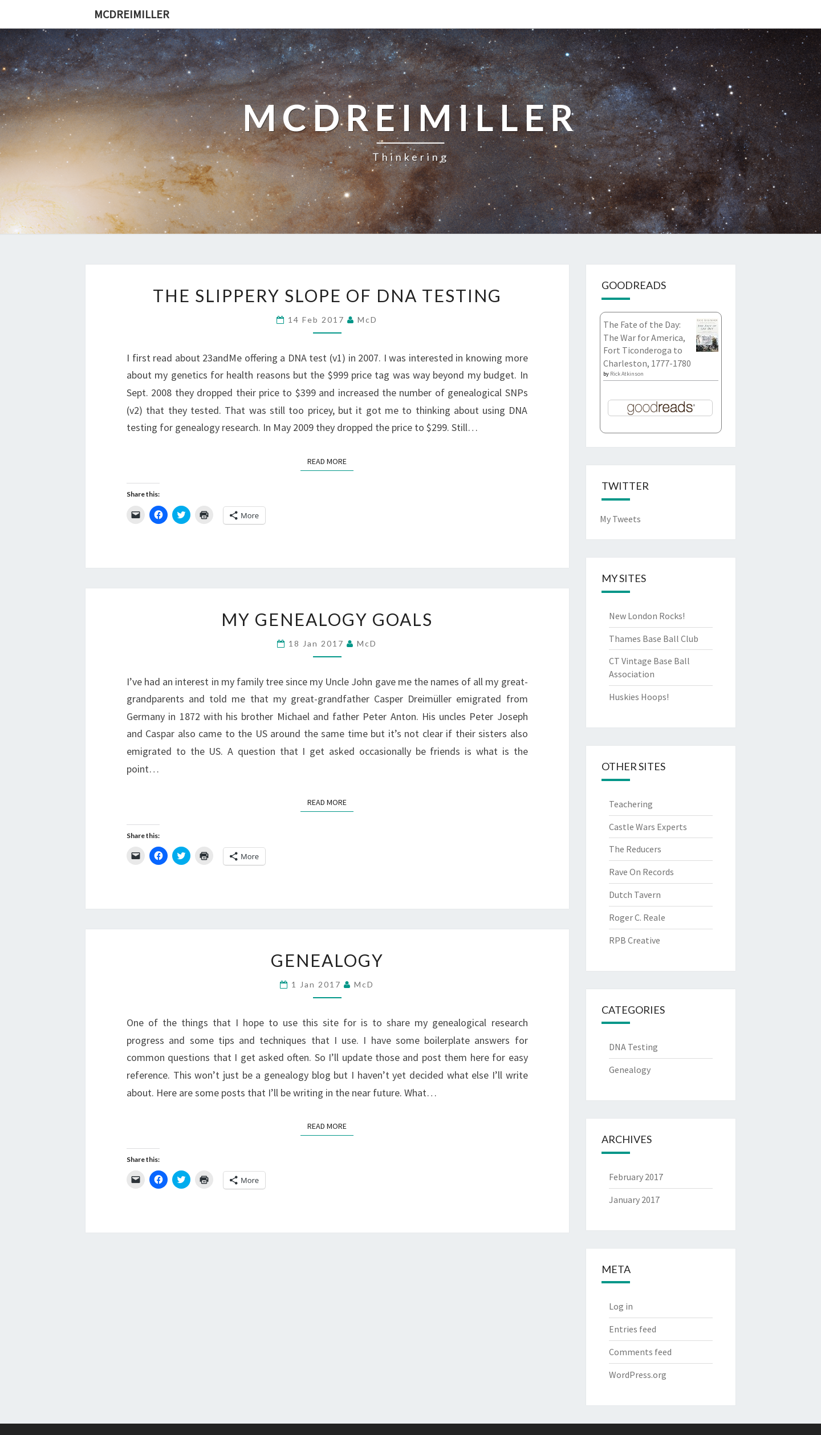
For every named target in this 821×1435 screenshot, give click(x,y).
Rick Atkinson (627, 373)
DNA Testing (633, 1046)
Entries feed (632, 1329)
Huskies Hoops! (639, 696)
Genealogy (327, 960)
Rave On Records (641, 871)
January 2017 (634, 1199)
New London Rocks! (647, 615)
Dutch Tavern (635, 894)
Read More (330, 460)
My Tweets (620, 519)
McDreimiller (131, 14)
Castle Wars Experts (648, 826)
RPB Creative (634, 940)
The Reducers (635, 849)
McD (367, 319)
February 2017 (636, 1176)
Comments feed (640, 1351)
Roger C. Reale (637, 917)
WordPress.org (637, 1374)
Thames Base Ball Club (653, 638)
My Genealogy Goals (327, 619)
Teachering (631, 804)
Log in (621, 1306)
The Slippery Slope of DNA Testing (327, 295)
